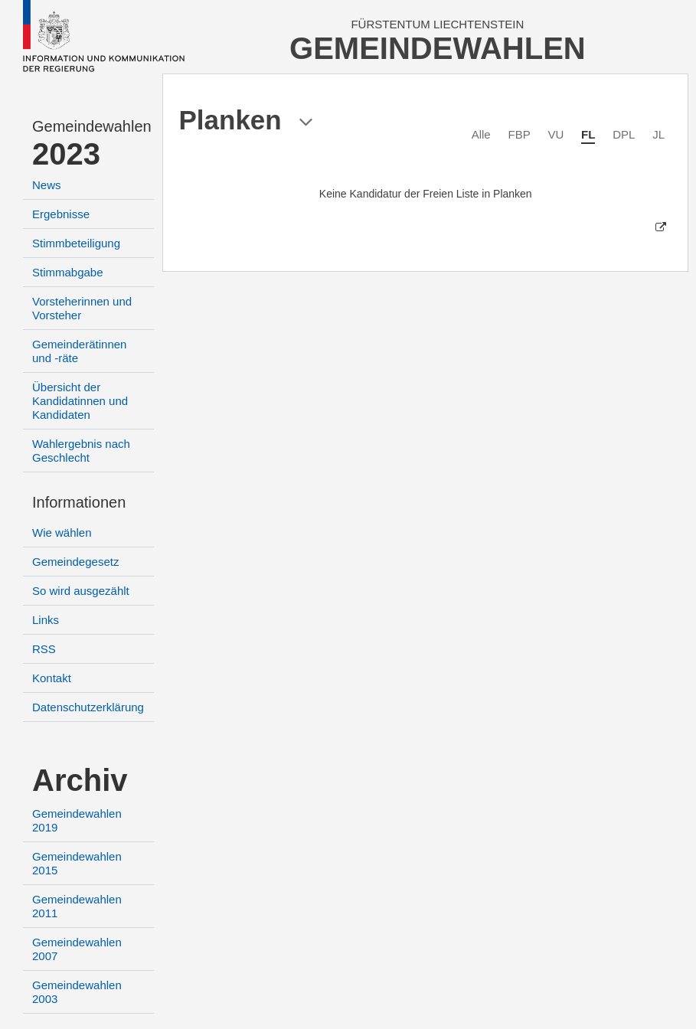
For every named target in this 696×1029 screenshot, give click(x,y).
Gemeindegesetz (75, 561)
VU (555, 134)
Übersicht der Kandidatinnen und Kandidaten (80, 401)
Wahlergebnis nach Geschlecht (81, 450)
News (46, 184)
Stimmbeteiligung (76, 243)
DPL (624, 134)
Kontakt (51, 677)
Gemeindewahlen (92, 126)
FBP (519, 134)
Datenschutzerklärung (88, 707)
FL (588, 134)
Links (45, 619)
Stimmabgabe (67, 272)
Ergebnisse (61, 213)
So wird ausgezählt (80, 590)
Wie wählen (62, 532)
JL (658, 134)
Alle (481, 134)
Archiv (80, 780)
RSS (44, 648)
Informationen (79, 502)
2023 (66, 154)
